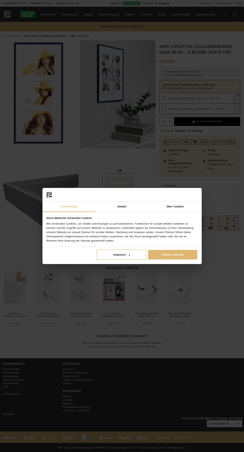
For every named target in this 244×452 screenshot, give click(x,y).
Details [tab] (122, 206)
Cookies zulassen (173, 254)
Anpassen (121, 254)
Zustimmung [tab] (69, 206)
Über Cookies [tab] (175, 206)
